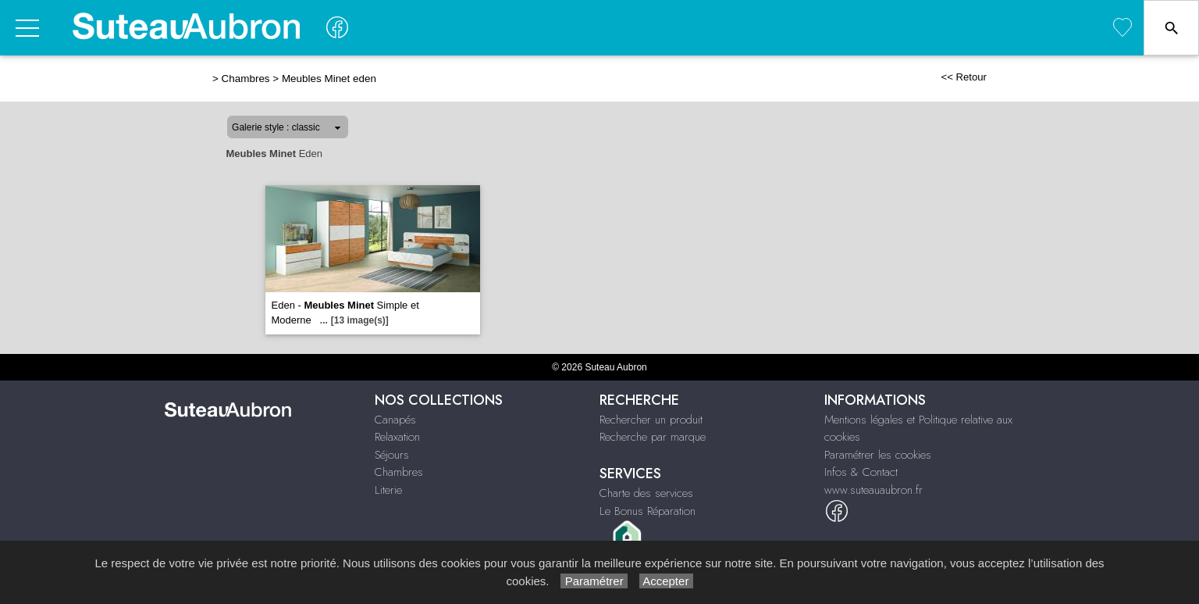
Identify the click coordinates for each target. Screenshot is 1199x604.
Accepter (666, 581)
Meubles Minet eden (329, 78)
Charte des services (646, 493)
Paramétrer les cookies (877, 454)
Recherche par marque (653, 436)
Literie (388, 490)
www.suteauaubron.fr (873, 490)
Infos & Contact (861, 472)
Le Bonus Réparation (648, 511)
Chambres (246, 78)
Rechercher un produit (651, 419)
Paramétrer (593, 581)
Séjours (392, 454)
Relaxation (397, 436)
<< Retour (964, 77)
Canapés (395, 419)
